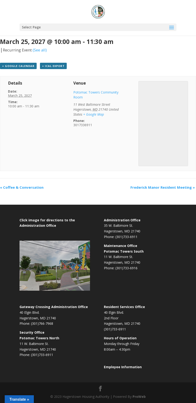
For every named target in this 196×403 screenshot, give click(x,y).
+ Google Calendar (18, 66)
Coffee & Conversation (21, 187)
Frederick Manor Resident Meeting (162, 187)
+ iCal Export (53, 66)
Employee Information (123, 367)
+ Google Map (93, 114)
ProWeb (139, 396)
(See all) (40, 50)
